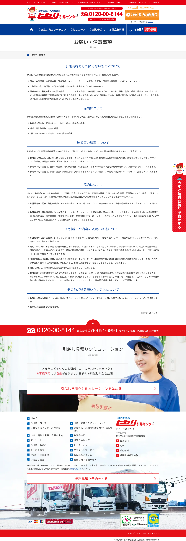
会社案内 (132, 2)
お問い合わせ (75, 469)
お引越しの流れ (38, 445)
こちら (150, 22)
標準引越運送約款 (129, 455)
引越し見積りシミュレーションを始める (91, 388)
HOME (33, 418)
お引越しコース (38, 423)
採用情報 (143, 29)
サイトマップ (153, 533)
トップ (31, 29)
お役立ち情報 (117, 29)
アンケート (36, 440)
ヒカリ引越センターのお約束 (45, 427)
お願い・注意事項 (39, 454)
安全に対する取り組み (85, 459)
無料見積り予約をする (91, 478)
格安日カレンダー (83, 440)
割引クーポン (81, 445)
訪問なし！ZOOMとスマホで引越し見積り (93, 429)
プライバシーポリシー (136, 533)
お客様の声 (142, 2)
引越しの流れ (97, 29)
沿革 (122, 445)
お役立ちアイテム (83, 454)
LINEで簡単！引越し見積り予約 (46, 435)
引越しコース (78, 29)
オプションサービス (84, 449)
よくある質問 (154, 2)
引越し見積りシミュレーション (52, 29)
